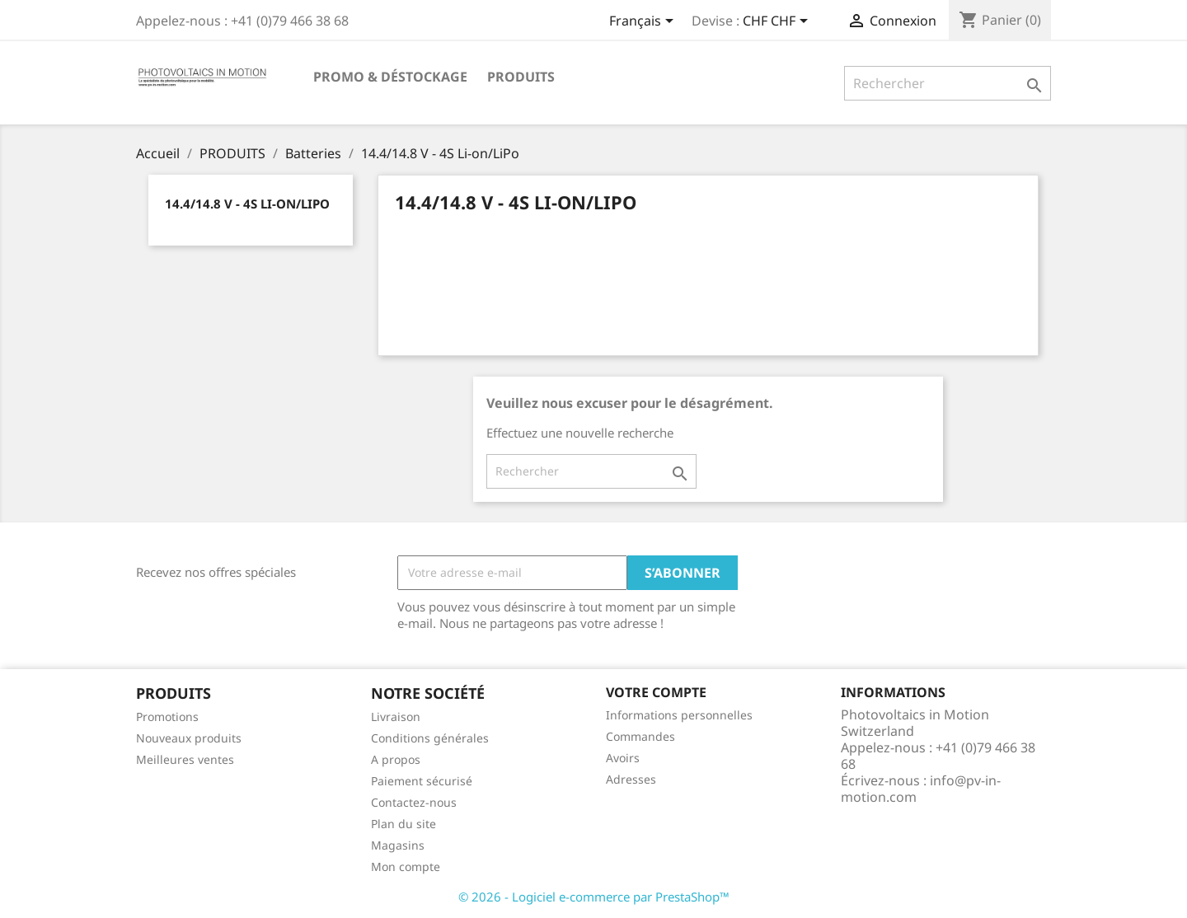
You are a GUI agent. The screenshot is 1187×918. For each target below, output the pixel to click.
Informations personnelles (679, 715)
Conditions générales (430, 738)
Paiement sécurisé (421, 781)
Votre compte (656, 692)
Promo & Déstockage (390, 77)
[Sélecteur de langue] (644, 22)
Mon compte (405, 866)
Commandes (640, 736)
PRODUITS (521, 77)
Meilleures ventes (185, 759)
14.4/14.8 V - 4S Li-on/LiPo (247, 203)
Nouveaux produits (189, 738)
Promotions (167, 716)
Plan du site (403, 823)
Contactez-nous (414, 802)
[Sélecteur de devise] (778, 22)
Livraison (395, 716)
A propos (395, 759)
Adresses (631, 779)
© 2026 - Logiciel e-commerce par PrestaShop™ (594, 896)
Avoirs (623, 758)
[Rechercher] (947, 83)
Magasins (398, 845)
